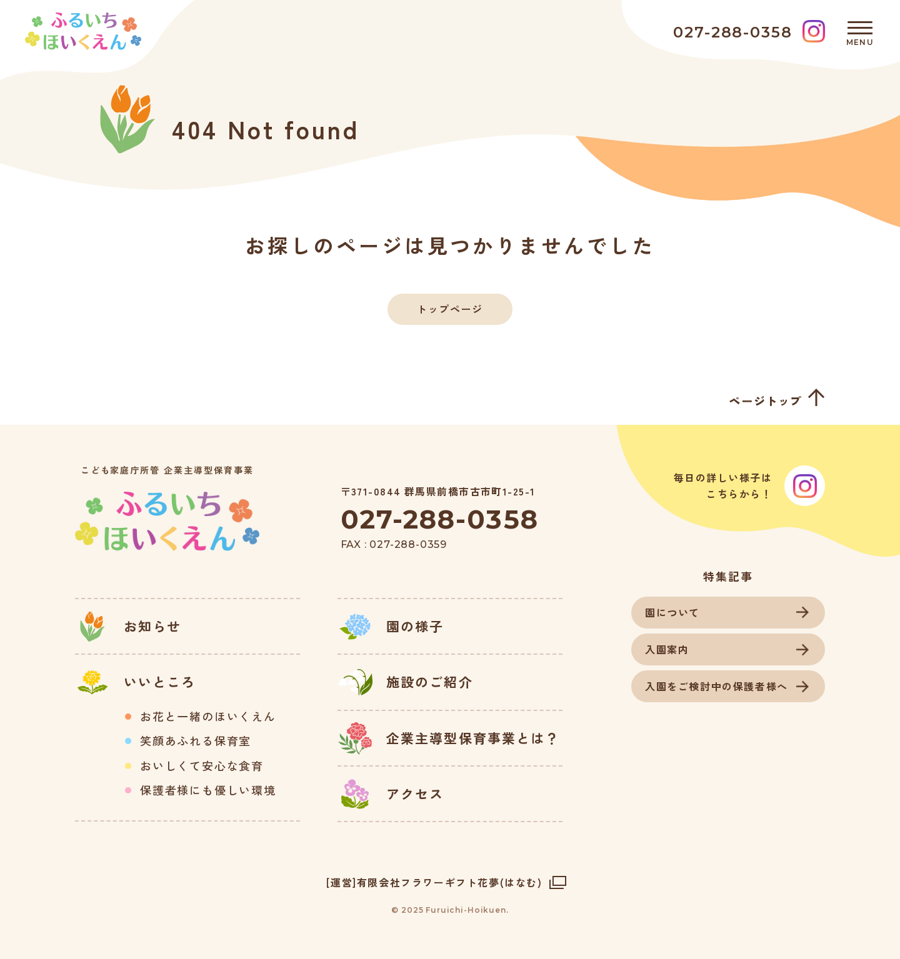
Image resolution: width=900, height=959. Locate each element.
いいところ (160, 681)
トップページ (450, 308)
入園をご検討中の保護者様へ (716, 685)
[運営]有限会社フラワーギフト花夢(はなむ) (434, 882)
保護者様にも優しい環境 (208, 790)
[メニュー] (860, 31)
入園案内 (667, 649)
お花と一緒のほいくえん (208, 716)
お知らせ (152, 626)
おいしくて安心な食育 (202, 766)
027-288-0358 (440, 519)
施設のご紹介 (429, 681)
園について (672, 612)
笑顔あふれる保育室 (195, 741)
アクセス (415, 793)
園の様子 (415, 626)
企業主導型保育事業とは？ (472, 737)
